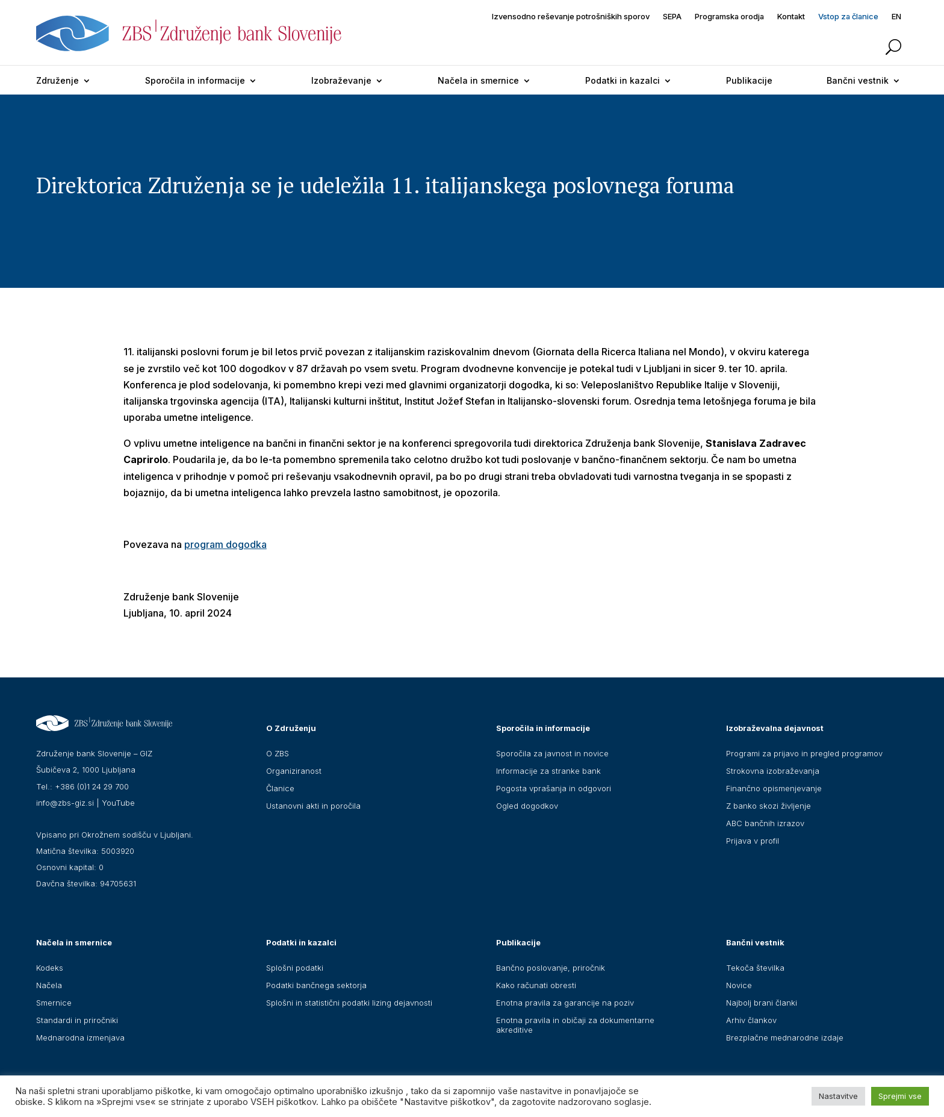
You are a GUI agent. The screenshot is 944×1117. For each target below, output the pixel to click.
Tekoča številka (755, 967)
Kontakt (791, 16)
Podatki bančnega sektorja (316, 985)
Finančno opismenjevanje (774, 788)
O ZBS (277, 753)
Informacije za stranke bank (548, 771)
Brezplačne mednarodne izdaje (784, 1037)
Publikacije (749, 80)
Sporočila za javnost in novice (552, 753)
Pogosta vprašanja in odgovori (553, 788)
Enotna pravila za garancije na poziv (565, 1002)
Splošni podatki (294, 967)
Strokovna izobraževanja (772, 771)
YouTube (118, 802)
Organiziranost (293, 771)
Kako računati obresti (536, 985)
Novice (739, 985)
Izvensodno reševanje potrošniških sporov (571, 16)
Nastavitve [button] (838, 1096)
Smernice (54, 1002)
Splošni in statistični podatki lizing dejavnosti (349, 1002)
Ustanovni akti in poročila (313, 806)
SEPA (672, 16)
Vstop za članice (848, 16)
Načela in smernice (478, 80)
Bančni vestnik (858, 80)
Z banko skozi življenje (768, 806)
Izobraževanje (341, 80)
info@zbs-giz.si (65, 802)
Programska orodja (729, 16)
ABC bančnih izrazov (765, 823)
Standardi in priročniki (77, 1020)
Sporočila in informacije (195, 80)
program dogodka (225, 544)
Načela (49, 985)
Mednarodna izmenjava (80, 1037)
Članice (280, 788)
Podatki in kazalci (622, 80)
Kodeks (49, 967)
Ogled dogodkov (527, 806)
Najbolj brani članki (761, 1002)
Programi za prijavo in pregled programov (804, 753)
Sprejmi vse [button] (900, 1096)
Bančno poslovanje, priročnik (550, 967)
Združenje (57, 80)
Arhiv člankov (751, 1020)
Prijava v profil (752, 840)
